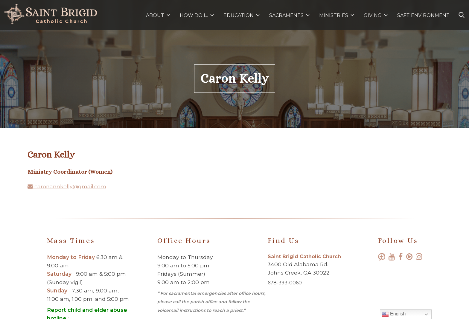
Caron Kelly (234, 78)
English (394, 314)
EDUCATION (241, 15)
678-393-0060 (285, 283)
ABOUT (158, 15)
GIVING (373, 15)
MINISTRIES (337, 15)
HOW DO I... (197, 15)
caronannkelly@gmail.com (67, 186)
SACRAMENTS (289, 15)
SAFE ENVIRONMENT (423, 15)
